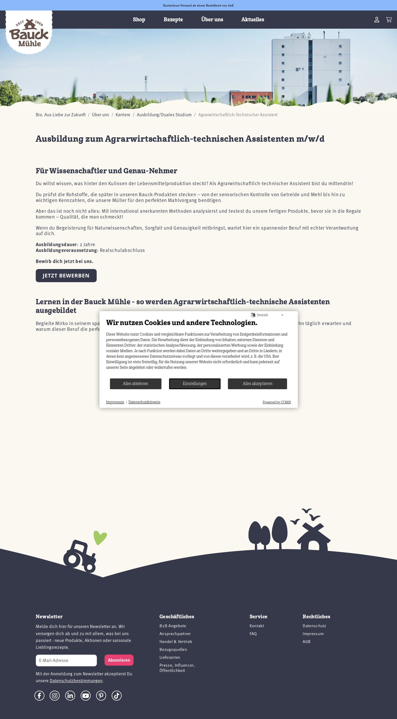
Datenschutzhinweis (144, 402)
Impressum (313, 633)
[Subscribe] (119, 660)
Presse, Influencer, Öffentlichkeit (177, 668)
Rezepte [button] (173, 19)
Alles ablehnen (135, 383)
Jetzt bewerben (66, 275)
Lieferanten (170, 657)
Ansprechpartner (175, 633)
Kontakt (257, 625)
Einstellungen (195, 383)
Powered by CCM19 (277, 402)
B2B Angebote (172, 625)
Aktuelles (252, 19)
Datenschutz (314, 625)
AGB (307, 641)
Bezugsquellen (173, 649)
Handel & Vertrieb (175, 641)
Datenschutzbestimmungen (76, 680)
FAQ (253, 633)
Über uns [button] (212, 19)
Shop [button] (139, 19)
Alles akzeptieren (257, 383)
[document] (198, 348)
